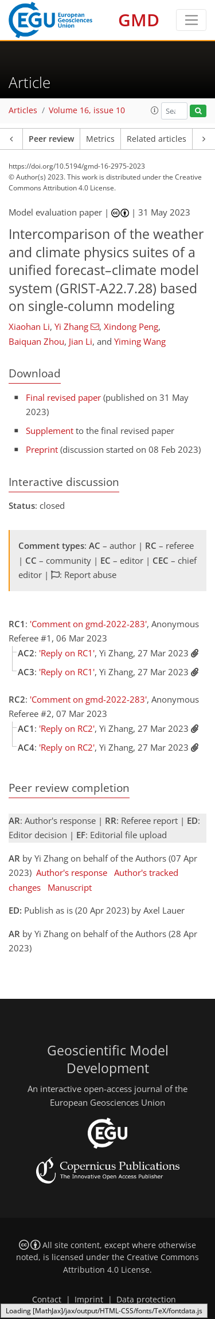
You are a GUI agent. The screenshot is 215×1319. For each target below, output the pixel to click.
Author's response (71, 872)
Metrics (100, 139)
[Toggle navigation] (191, 20)
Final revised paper (63, 397)
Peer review (51, 139)
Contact (46, 1299)
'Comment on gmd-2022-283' (88, 623)
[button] (155, 110)
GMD (138, 19)
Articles (23, 110)
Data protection (146, 1299)
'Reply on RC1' (67, 653)
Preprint (42, 449)
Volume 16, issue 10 (87, 110)
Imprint (89, 1299)
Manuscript (70, 887)
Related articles (156, 139)
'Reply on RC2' (67, 728)
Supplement (49, 430)
